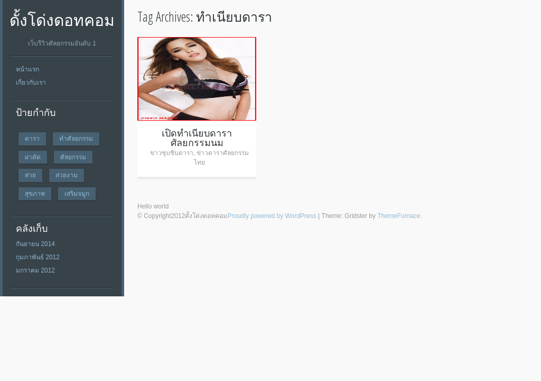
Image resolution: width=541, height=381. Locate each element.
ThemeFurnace (398, 216)
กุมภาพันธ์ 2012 (38, 257)
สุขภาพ (35, 193)
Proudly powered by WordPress (271, 216)
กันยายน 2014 (35, 244)
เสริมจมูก (76, 193)
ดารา (32, 138)
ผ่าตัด (33, 157)
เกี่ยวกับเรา (31, 82)
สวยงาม (66, 175)
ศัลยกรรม (73, 157)
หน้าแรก (27, 69)
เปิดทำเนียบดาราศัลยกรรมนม (197, 137)
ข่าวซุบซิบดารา (171, 153)
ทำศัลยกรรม (76, 138)
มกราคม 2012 (35, 270)
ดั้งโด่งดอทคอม (62, 20)
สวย (30, 175)
